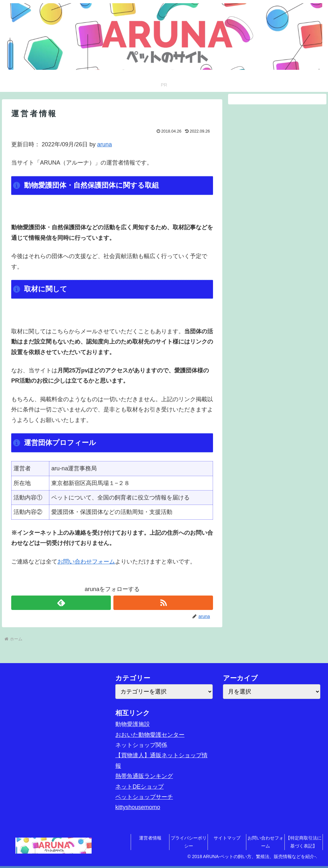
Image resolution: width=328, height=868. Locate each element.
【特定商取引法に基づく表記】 (304, 841)
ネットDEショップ (139, 786)
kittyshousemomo (137, 807)
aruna (104, 144)
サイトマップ (227, 837)
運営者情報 (150, 837)
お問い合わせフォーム (86, 561)
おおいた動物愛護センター (149, 735)
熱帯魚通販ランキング (144, 776)
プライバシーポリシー (189, 841)
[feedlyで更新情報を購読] (61, 603)
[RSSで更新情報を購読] (163, 603)
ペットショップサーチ (144, 797)
